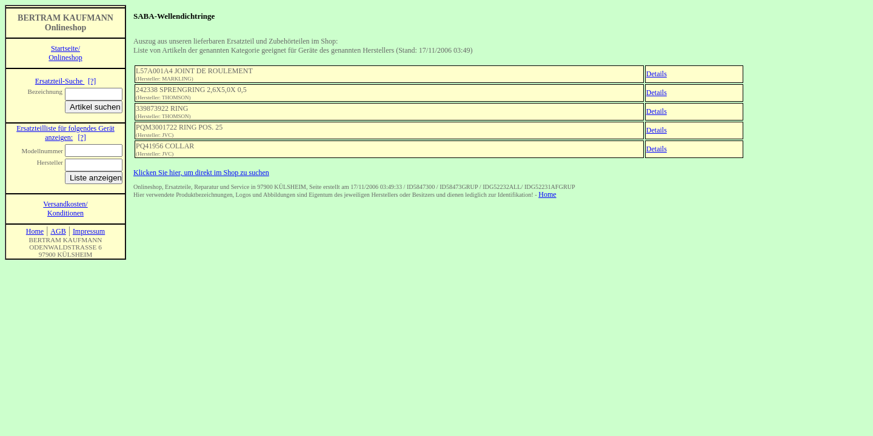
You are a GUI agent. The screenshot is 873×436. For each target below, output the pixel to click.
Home (547, 194)
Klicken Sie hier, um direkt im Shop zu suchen (201, 172)
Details (656, 74)
